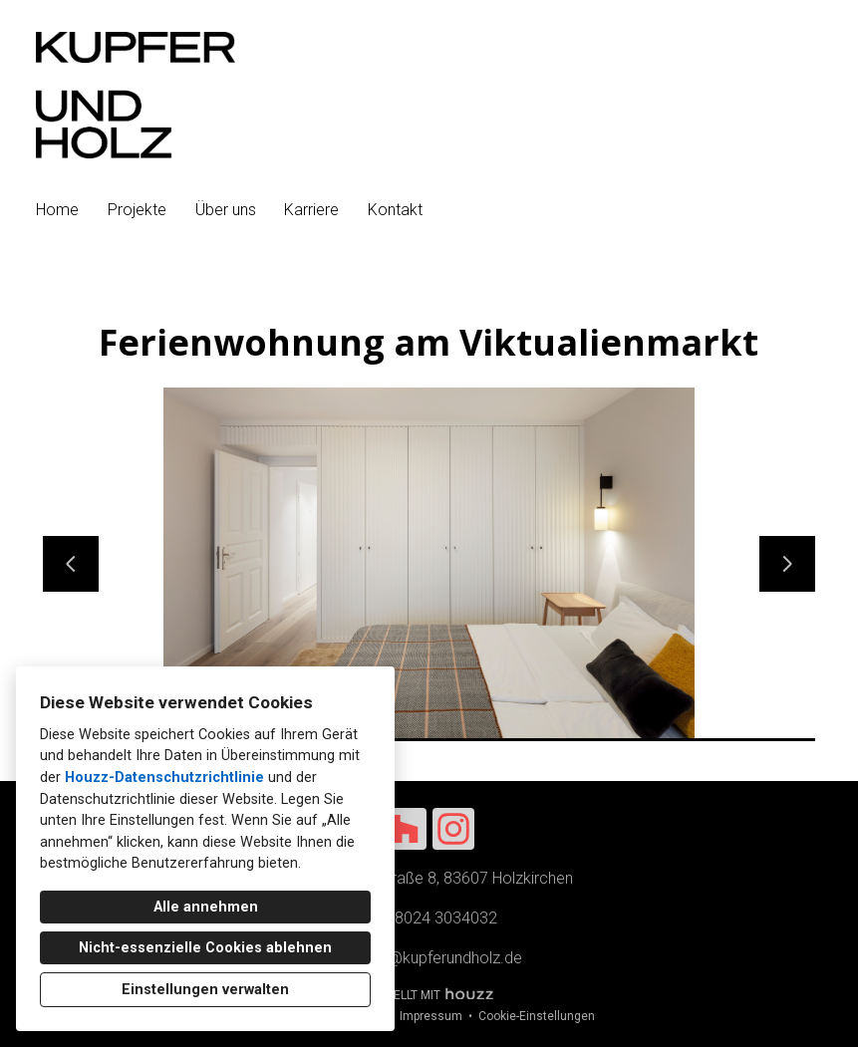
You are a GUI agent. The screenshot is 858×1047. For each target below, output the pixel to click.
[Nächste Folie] (787, 564)
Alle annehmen (205, 907)
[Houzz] (406, 829)
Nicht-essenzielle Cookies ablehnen (205, 947)
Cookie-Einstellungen (536, 1016)
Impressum (431, 1016)
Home (57, 209)
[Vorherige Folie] (71, 564)
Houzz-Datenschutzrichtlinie (164, 777)
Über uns (225, 209)
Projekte (137, 209)
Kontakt (395, 209)
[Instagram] (453, 829)
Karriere (311, 209)
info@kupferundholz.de (442, 957)
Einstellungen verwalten (205, 989)
